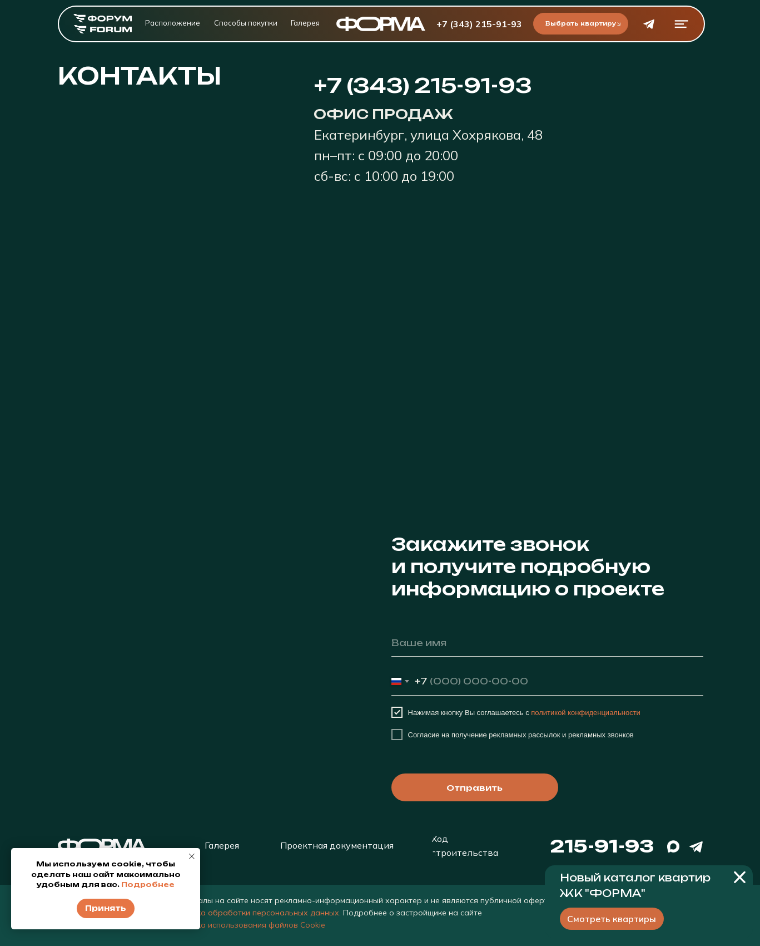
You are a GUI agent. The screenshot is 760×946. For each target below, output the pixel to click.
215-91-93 (602, 846)
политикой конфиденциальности (585, 712)
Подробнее (148, 884)
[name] (547, 643)
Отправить (474, 787)
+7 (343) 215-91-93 (479, 23)
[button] (681, 24)
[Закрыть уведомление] (191, 856)
